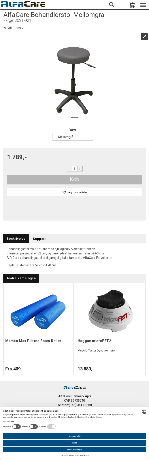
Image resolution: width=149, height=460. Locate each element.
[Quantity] (74, 168)
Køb (74, 179)
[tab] (16, 238)
